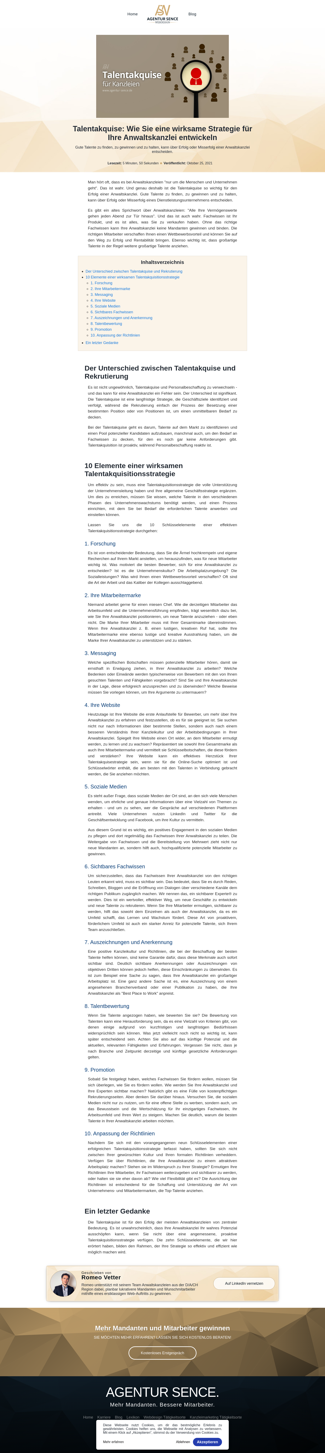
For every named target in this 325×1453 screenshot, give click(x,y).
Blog (192, 14)
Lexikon (133, 1417)
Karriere (104, 1417)
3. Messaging (102, 295)
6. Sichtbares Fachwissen (112, 312)
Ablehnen (183, 1442)
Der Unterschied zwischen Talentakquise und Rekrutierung (134, 271)
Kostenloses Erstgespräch (162, 1353)
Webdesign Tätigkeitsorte (165, 1417)
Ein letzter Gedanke (102, 343)
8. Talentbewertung (106, 324)
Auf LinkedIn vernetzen (244, 1283)
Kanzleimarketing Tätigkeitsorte (216, 1417)
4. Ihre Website (103, 300)
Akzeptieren (207, 1442)
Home (132, 14)
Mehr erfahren (113, 1442)
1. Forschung (101, 283)
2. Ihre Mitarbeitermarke (110, 289)
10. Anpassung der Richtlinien (115, 335)
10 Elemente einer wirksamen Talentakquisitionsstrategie (132, 277)
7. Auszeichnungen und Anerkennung (121, 318)
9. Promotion (101, 329)
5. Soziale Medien (105, 306)
